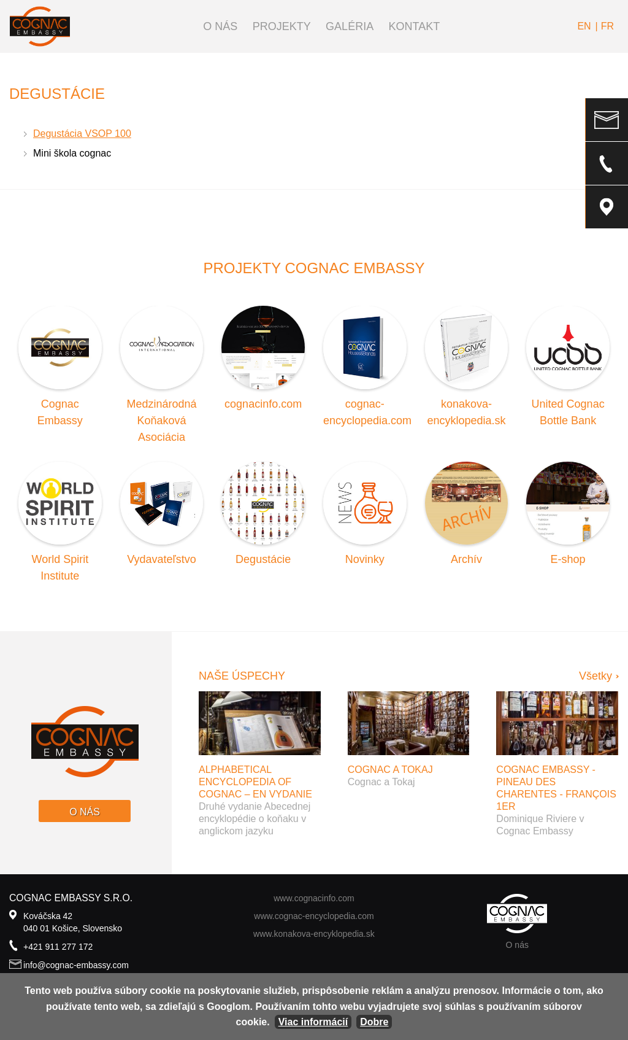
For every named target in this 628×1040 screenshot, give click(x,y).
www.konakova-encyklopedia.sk (314, 934)
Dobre (374, 1022)
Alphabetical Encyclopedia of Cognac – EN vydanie (255, 781)
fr (607, 26)
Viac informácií (313, 1022)
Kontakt (414, 26)
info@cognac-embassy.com (76, 965)
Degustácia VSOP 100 (82, 133)
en (584, 26)
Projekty (282, 26)
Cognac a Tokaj (390, 769)
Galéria (349, 26)
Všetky (595, 676)
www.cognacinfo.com (314, 898)
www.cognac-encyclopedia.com (313, 916)
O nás (220, 26)
